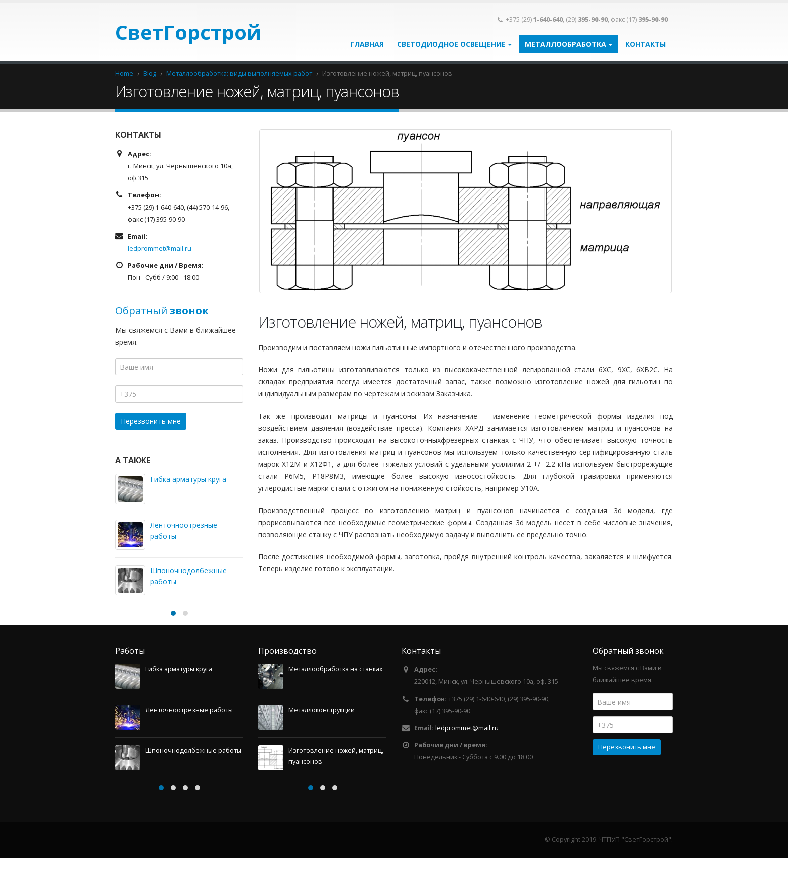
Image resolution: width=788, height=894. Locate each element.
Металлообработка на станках (335, 705)
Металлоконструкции (321, 746)
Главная (367, 44)
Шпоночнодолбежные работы (193, 786)
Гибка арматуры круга (188, 479)
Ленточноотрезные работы (189, 746)
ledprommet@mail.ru (159, 248)
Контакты (645, 44)
